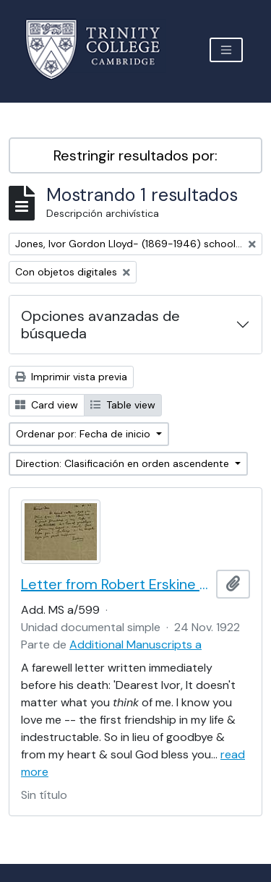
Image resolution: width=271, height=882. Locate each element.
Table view (122, 404)
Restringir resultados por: (135, 155)
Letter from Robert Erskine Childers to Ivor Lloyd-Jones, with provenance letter (115, 584)
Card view (46, 404)
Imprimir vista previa (71, 376)
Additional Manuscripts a (135, 644)
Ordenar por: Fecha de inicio (84, 433)
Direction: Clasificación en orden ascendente (124, 463)
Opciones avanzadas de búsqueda (100, 325)
